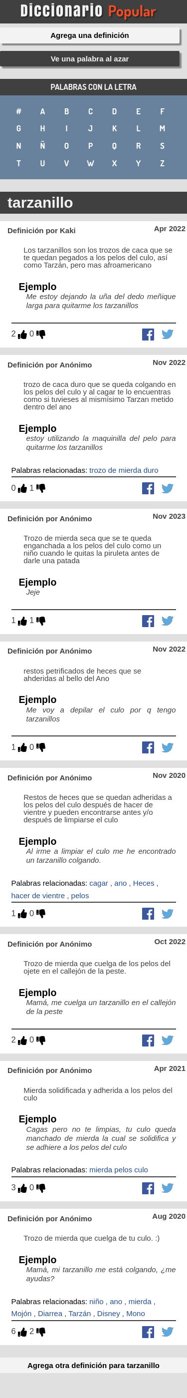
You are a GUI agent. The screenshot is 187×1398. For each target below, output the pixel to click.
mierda (140, 1301)
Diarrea (50, 1313)
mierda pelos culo (118, 1169)
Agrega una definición (89, 35)
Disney (108, 1313)
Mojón (21, 1313)
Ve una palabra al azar (90, 58)
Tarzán (79, 1313)
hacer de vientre (38, 895)
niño (96, 1301)
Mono (135, 1313)
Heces (144, 883)
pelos (80, 895)
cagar (98, 883)
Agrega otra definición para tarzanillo (93, 1365)
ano (120, 883)
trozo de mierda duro (123, 470)
